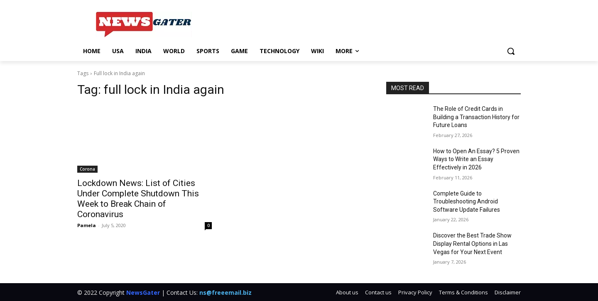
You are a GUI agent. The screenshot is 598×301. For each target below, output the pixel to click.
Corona (87, 169)
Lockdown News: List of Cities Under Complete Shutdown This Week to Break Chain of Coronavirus (138, 198)
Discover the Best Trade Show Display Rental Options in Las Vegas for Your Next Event (472, 243)
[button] (511, 51)
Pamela (86, 225)
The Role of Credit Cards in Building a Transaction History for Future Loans (476, 116)
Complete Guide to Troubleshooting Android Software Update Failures (466, 201)
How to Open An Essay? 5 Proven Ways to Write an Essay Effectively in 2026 (476, 159)
